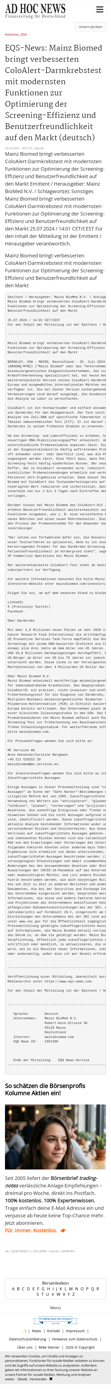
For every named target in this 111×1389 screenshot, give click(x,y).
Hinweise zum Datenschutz (75, 1339)
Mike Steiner (49, 1347)
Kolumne (11, 35)
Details (22, 1379)
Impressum (75, 1330)
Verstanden (38, 1379)
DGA (23, 35)
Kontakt (53, 1330)
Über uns (25, 1347)
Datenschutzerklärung (27, 1339)
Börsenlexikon (55, 1283)
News (36, 1330)
